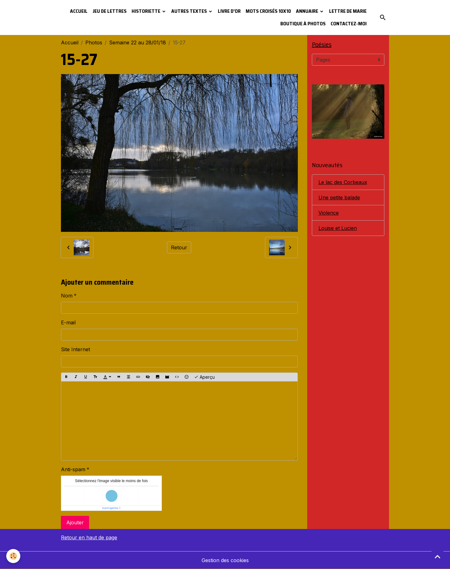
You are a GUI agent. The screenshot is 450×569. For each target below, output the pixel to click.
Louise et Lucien (337, 228)
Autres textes (189, 11)
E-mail (68, 322)
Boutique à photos (303, 23)
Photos (93, 42)
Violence (328, 213)
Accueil (79, 11)
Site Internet (75, 349)
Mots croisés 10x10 (268, 11)
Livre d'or (229, 11)
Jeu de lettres (109, 11)
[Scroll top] (437, 556)
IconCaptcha (110, 508)
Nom (66, 295)
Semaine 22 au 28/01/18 (137, 42)
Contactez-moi (349, 23)
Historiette (146, 11)
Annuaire (307, 11)
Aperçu (204, 377)
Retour (179, 247)
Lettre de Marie (348, 11)
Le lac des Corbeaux (342, 182)
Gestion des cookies (225, 560)
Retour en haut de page (89, 537)
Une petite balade (339, 197)
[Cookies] (13, 556)
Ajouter (75, 522)
